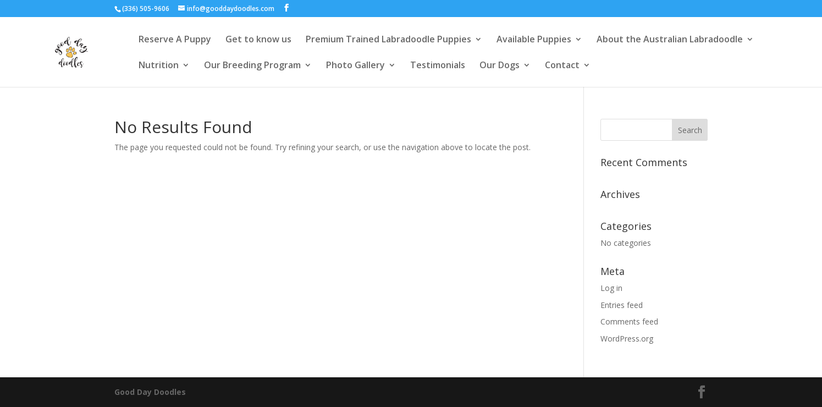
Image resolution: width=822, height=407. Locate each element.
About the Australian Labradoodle (670, 40)
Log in (611, 288)
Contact (562, 66)
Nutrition (159, 66)
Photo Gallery (355, 66)
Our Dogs (499, 66)
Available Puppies (533, 40)
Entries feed (621, 305)
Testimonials (437, 66)
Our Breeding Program (252, 66)
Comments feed (629, 321)
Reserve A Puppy (175, 40)
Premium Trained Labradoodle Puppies (388, 40)
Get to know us (258, 40)
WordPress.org (626, 338)
